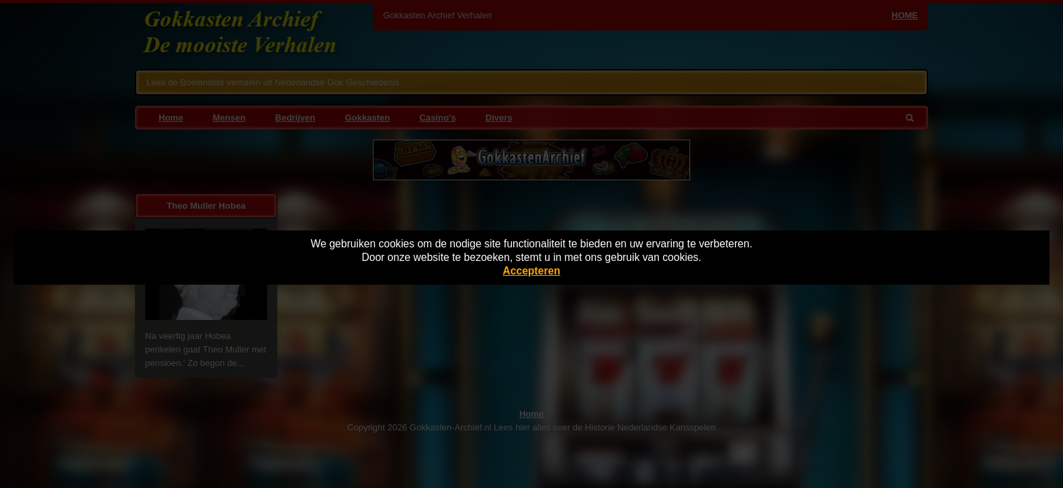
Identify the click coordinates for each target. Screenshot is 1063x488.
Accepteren (532, 271)
